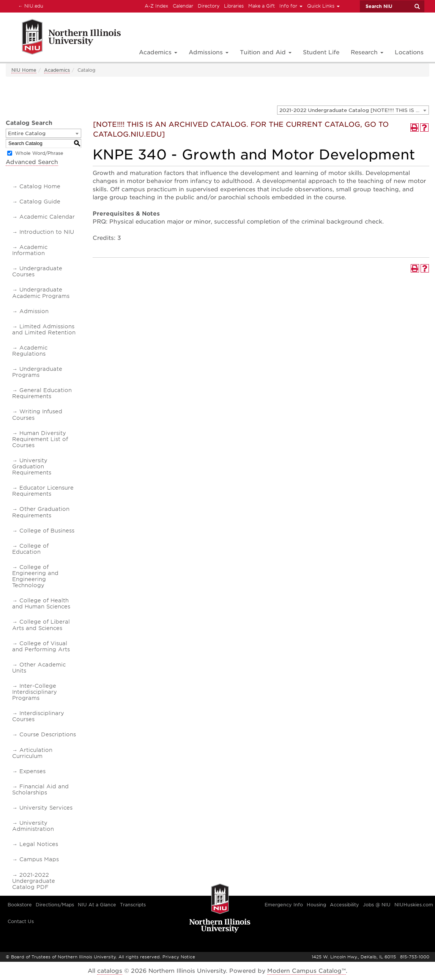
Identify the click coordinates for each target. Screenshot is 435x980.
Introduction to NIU (46, 232)
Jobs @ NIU (377, 905)
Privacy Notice (178, 957)
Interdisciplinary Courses (38, 716)
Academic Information (29, 250)
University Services (45, 808)
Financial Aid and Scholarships (40, 789)
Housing (316, 905)
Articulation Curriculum (32, 753)
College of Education (30, 549)
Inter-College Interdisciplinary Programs (34, 692)
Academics (57, 70)
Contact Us (21, 921)
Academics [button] (158, 52)
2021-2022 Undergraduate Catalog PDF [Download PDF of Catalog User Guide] (33, 881)
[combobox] (353, 110)
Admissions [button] (209, 52)
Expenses (32, 771)
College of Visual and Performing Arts (41, 646)
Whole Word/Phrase (39, 153)
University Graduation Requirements (31, 466)
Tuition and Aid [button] (266, 52)
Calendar (183, 6)
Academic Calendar (47, 217)
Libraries (234, 6)
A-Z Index (156, 6)
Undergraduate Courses (37, 271)
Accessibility (344, 905)
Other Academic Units (39, 668)
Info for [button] (291, 6)
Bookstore (20, 905)
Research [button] (367, 52)
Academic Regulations (29, 351)
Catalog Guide (39, 202)
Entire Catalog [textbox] (27, 133)
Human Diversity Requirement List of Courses (40, 439)
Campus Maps (39, 859)
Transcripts (133, 905)
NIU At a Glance (97, 905)
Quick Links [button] (323, 6)
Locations (409, 52)
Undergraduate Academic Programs (40, 293)
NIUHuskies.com (413, 905)
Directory (208, 6)
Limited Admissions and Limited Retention (44, 329)
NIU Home (23, 70)
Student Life (321, 52)
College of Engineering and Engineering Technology (35, 576)
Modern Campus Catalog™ (306, 970)
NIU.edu (29, 6)
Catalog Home (39, 186)
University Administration (33, 826)
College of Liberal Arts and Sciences (41, 625)
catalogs (109, 970)
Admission (34, 311)
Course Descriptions (47, 734)
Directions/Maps (55, 905)
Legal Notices (38, 844)
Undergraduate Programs (37, 372)
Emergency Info (284, 905)
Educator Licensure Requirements (43, 491)
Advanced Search (32, 162)
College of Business (46, 531)
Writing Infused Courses (37, 414)
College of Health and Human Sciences (41, 603)
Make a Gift (261, 6)
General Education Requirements (42, 393)
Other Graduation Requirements (40, 512)
